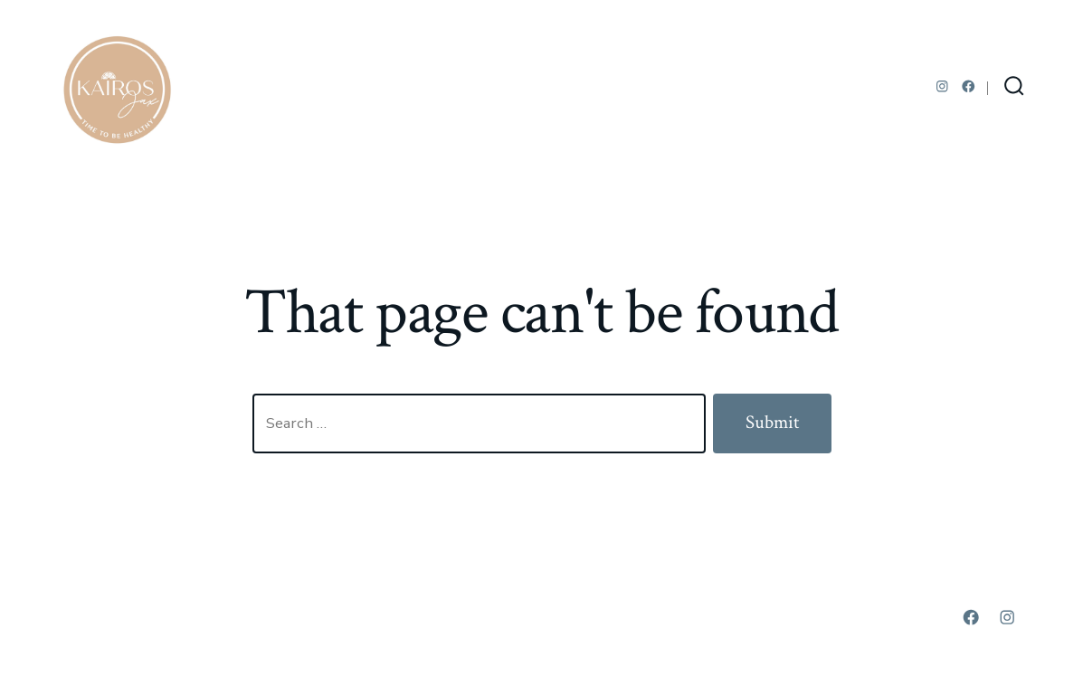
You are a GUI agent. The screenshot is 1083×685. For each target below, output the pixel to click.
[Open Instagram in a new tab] (942, 86)
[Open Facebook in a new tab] (968, 86)
